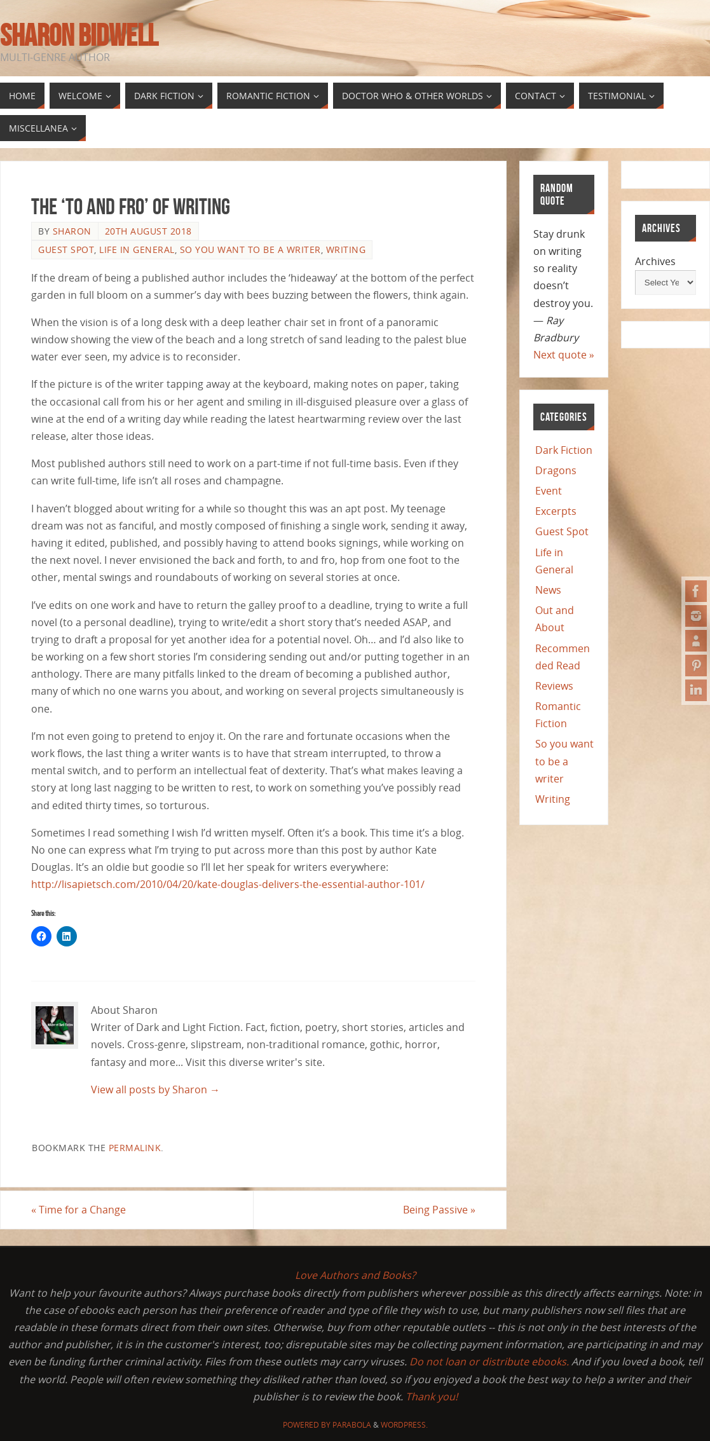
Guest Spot (66, 249)
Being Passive (439, 1210)
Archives (655, 261)
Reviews (554, 686)
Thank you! (432, 1396)
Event (548, 491)
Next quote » (563, 355)
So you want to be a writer (250, 249)
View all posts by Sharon (155, 1089)
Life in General (137, 249)
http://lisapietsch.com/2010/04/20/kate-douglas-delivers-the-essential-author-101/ (228, 884)
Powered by (307, 1424)
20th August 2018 (148, 231)
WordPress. (404, 1424)
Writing (346, 249)
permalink (135, 1148)
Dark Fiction (563, 450)
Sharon (72, 231)
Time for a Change (78, 1210)
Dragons (556, 470)
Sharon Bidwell (79, 35)
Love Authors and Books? (355, 1275)
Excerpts (556, 511)
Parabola (351, 1424)
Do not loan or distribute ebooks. (489, 1362)
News (548, 590)
